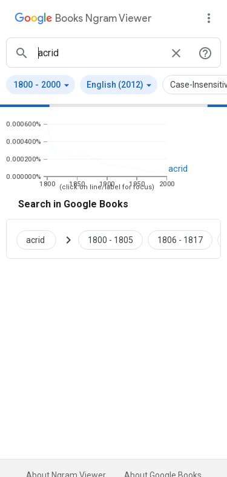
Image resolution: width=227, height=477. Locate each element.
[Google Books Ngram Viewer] (83, 20)
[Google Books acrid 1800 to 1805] (110, 238)
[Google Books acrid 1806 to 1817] (180, 238)
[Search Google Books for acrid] (41, 238)
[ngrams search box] (99, 52)
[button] (40, 84)
